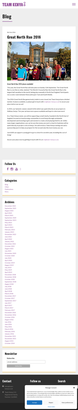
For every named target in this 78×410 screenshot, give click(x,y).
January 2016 (9, 334)
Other (7, 187)
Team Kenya (14, 4)
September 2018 (10, 282)
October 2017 (10, 298)
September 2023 (10, 220)
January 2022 (9, 241)
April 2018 (8, 291)
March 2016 (9, 329)
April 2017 (8, 305)
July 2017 (8, 303)
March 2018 (9, 293)
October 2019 (10, 263)
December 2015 (10, 336)
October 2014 (10, 343)
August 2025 (9, 211)
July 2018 (8, 286)
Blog (6, 184)
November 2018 (10, 277)
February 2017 (10, 310)
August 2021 (9, 248)
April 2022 (8, 239)
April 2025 (8, 213)
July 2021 (8, 251)
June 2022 (8, 237)
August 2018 (9, 284)
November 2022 (10, 234)
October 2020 (10, 256)
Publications (9, 189)
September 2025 (10, 208)
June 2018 (8, 289)
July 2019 (8, 267)
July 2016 (8, 322)
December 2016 (10, 312)
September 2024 (10, 218)
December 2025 (10, 206)
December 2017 (10, 296)
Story (6, 192)
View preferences (67, 402)
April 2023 (8, 225)
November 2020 (10, 253)
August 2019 (9, 265)
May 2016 (8, 327)
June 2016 (8, 324)
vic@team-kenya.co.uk (51, 102)
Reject (51, 402)
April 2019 (8, 272)
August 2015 (9, 341)
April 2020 (8, 260)
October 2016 (10, 317)
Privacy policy (51, 406)
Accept (34, 402)
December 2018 (10, 275)
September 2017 (10, 301)
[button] (74, 388)
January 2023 (9, 232)
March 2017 (9, 308)
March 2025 (9, 215)
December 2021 (10, 244)
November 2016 (10, 315)
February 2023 (10, 230)
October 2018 (10, 279)
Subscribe (10, 358)
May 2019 (8, 270)
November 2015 (10, 338)
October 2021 (10, 246)
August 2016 (9, 320)
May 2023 (8, 222)
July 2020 (8, 258)
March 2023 (9, 227)
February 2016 (10, 331)
